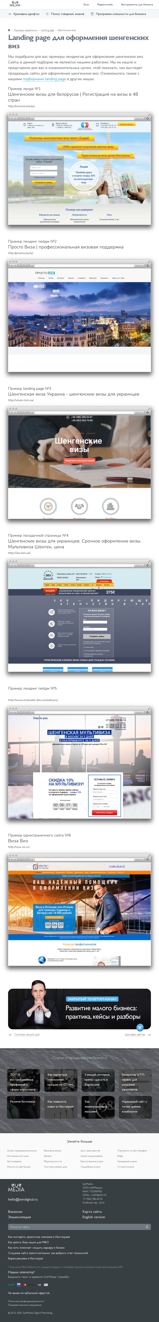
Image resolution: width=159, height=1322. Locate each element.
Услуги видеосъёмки (92, 1156)
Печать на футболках (19, 1166)
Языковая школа (52, 1150)
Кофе (120, 1156)
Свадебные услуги (90, 1166)
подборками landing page (44, 78)
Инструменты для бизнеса (137, 4)
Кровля (48, 1156)
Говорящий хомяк (127, 1161)
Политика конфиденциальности (26, 1301)
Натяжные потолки (18, 1156)
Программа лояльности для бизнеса (118, 14)
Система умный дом (27, 1034)
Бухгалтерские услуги (92, 1161)
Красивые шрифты (23, 14)
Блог (86, 4)
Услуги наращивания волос (22, 1150)
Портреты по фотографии (132, 1150)
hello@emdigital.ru (23, 1199)
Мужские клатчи (53, 1161)
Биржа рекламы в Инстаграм (25, 1258)
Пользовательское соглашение (24, 1305)
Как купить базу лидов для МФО (28, 1242)
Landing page (47, 30)
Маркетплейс (105, 4)
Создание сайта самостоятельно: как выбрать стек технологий (48, 1253)
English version (94, 1217)
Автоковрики (14, 1161)
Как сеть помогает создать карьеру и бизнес (36, 1247)
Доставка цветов (135, 1034)
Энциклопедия (19, 1217)
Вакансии (15, 1211)
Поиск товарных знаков (65, 14)
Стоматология (125, 1166)
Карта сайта (92, 1211)
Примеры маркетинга (25, 30)
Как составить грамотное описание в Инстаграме (39, 1236)
